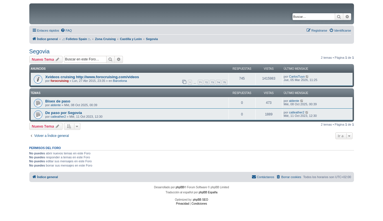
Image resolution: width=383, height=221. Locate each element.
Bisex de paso (57, 101)
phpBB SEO (200, 199)
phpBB (180, 187)
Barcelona (120, 80)
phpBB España (208, 192)
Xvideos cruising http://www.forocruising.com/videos (92, 77)
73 (212, 82)
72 (206, 82)
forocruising (59, 80)
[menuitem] (66, 30)
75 (224, 82)
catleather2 (58, 116)
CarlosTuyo (297, 76)
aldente (55, 105)
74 (218, 82)
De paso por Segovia (63, 113)
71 (200, 82)
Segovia (39, 51)
